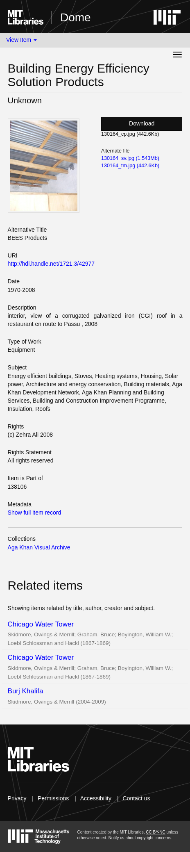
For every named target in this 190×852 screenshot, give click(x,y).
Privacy (17, 798)
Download (141, 123)
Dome (75, 17)
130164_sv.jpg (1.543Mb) (130, 158)
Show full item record (34, 512)
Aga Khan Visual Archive (39, 547)
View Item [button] (21, 39)
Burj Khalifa (25, 691)
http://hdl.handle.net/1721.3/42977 (51, 263)
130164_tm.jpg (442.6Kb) (130, 166)
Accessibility (95, 798)
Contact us (136, 798)
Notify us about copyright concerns (140, 838)
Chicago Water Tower (41, 624)
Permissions (53, 798)
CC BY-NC (155, 832)
